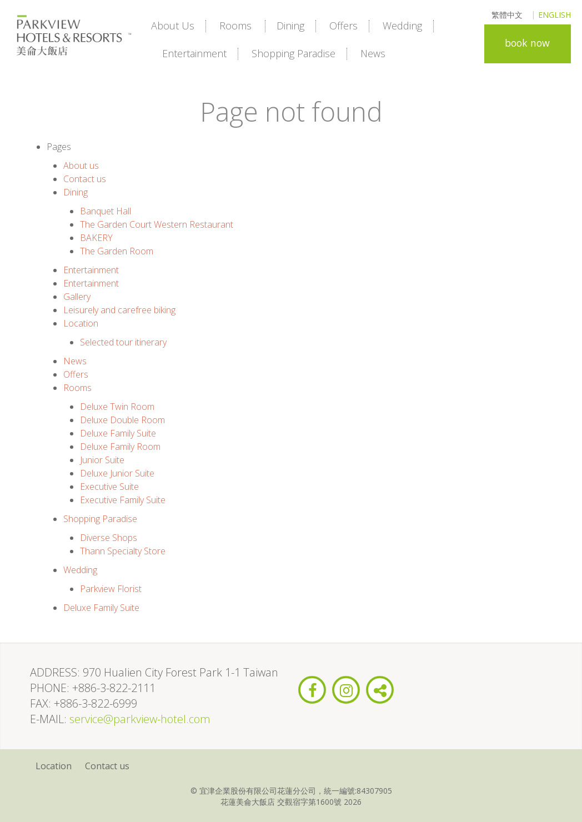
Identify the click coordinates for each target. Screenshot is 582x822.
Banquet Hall (105, 211)
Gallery (77, 296)
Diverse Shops (108, 538)
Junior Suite (102, 460)
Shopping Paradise (293, 53)
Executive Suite (109, 486)
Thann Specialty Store (122, 551)
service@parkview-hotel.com (139, 718)
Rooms (235, 25)
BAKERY (96, 238)
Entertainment (194, 53)
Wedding (402, 25)
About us (172, 25)
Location (80, 323)
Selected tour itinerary (123, 342)
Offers (343, 25)
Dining (290, 25)
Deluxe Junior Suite (117, 473)
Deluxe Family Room (120, 446)
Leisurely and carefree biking (119, 310)
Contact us (84, 179)
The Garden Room (116, 251)
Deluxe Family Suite (118, 433)
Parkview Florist (111, 589)
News (372, 53)
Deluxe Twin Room (117, 406)
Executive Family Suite (122, 500)
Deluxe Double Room (122, 420)
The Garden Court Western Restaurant (156, 224)
